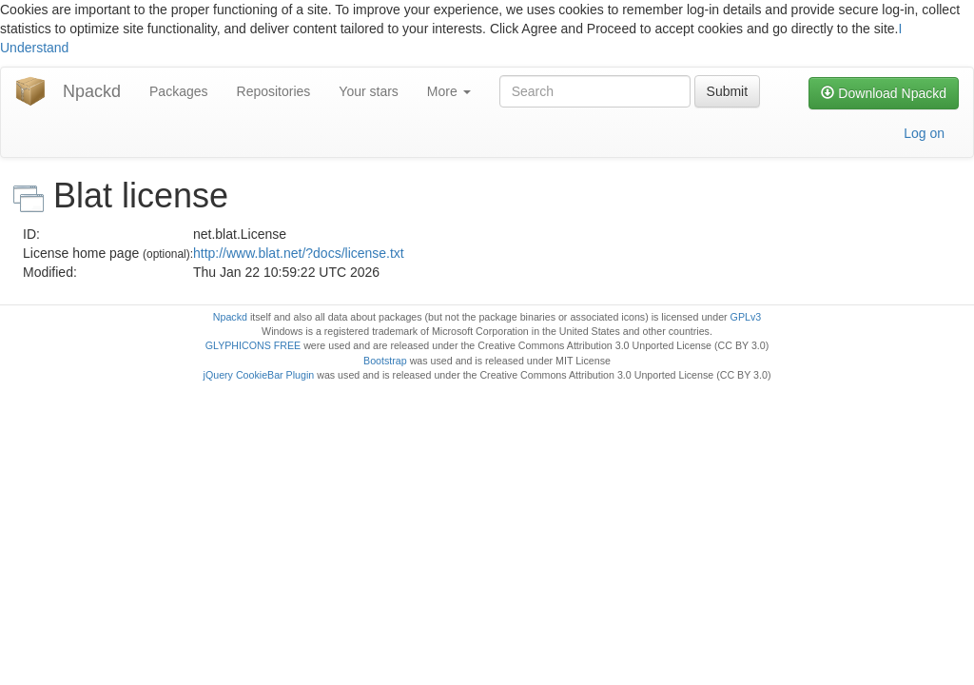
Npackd (92, 91)
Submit (728, 91)
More (449, 91)
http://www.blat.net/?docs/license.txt (298, 253)
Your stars (369, 91)
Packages (178, 91)
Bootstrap (385, 360)
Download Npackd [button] (883, 93)
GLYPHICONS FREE (253, 345)
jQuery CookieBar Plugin (259, 375)
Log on (924, 133)
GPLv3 (746, 317)
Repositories (274, 91)
